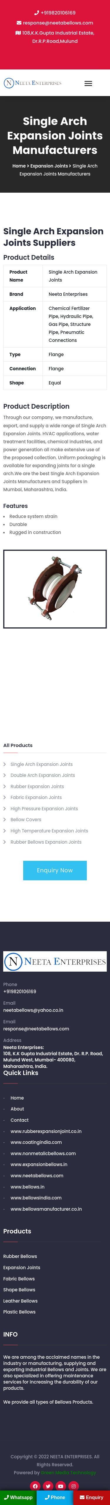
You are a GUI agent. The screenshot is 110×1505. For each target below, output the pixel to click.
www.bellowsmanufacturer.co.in (46, 1209)
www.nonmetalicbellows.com (43, 1153)
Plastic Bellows (19, 1312)
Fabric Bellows (19, 1279)
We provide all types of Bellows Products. (48, 1402)
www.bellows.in (27, 1187)
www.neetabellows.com (37, 1176)
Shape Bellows (19, 1290)
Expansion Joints (50, 166)
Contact (19, 1120)
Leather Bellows (20, 1301)
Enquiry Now (55, 870)
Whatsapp (18, 1497)
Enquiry (91, 1497)
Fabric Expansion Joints (36, 797)
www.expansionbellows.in (39, 1164)
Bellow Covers (26, 819)
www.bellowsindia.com (36, 1198)
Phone (55, 1497)
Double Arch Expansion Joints (43, 775)
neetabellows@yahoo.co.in (33, 1010)
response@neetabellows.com (58, 23)
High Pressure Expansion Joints (44, 809)
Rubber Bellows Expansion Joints (46, 842)
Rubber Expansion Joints (37, 786)
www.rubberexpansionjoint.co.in (46, 1131)
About (17, 1109)
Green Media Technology (68, 1473)
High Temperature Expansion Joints (49, 831)
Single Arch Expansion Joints (42, 764)
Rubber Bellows (20, 1256)
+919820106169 (57, 12)
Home (19, 166)
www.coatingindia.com (36, 1142)
